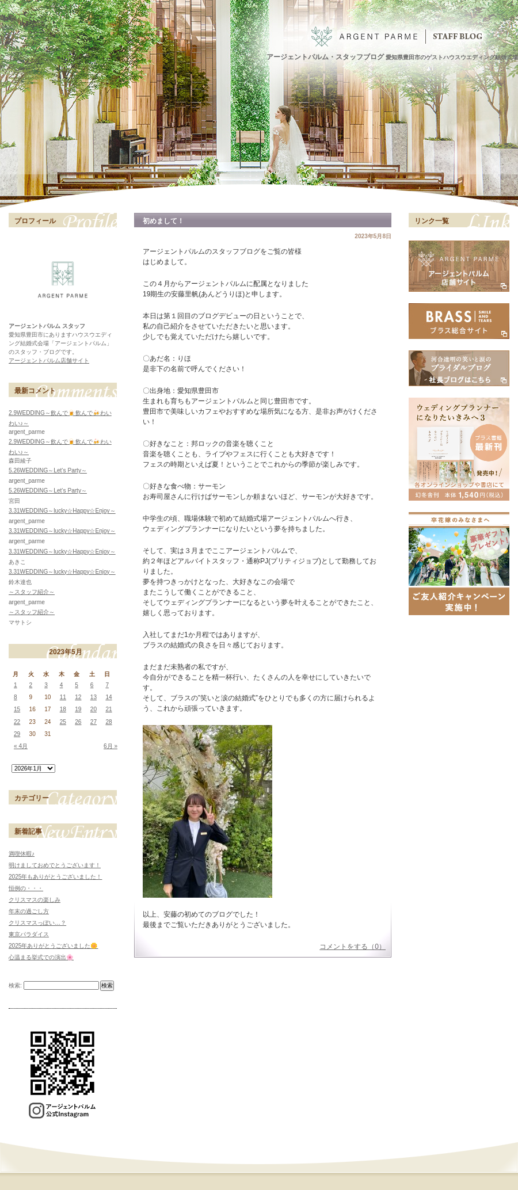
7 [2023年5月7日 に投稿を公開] (107, 685)
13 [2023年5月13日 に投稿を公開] (93, 697)
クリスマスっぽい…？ (37, 923)
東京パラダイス (29, 934)
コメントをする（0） (352, 947)
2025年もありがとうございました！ (55, 877)
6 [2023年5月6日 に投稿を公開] (92, 685)
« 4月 (21, 746)
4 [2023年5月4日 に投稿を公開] (61, 685)
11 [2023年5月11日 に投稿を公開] (63, 697)
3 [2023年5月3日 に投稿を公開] (46, 685)
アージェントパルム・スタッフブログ (325, 57)
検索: (15, 985)
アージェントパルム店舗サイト (49, 360)
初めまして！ (163, 221)
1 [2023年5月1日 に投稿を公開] (15, 685)
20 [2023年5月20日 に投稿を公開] (93, 709)
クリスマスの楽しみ (34, 900)
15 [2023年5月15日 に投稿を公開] (17, 709)
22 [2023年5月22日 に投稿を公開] (17, 722)
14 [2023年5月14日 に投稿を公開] (108, 697)
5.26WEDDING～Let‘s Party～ (48, 470)
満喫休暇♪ (22, 853)
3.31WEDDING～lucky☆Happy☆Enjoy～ (62, 511)
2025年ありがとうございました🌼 (53, 946)
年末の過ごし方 (29, 911)
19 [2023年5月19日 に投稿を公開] (78, 709)
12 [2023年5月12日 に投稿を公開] (78, 697)
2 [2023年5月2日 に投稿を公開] (31, 685)
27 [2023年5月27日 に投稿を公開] (93, 722)
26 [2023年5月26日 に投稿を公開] (78, 722)
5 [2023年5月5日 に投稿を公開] (76, 685)
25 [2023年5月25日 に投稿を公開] (63, 722)
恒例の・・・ (26, 888)
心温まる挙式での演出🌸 (41, 957)
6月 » (110, 746)
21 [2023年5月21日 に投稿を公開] (108, 709)
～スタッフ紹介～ (32, 592)
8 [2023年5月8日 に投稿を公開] (15, 697)
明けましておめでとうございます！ (55, 865)
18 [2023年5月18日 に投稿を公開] (63, 709)
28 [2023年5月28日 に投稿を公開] (108, 722)
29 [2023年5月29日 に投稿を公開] (17, 734)
